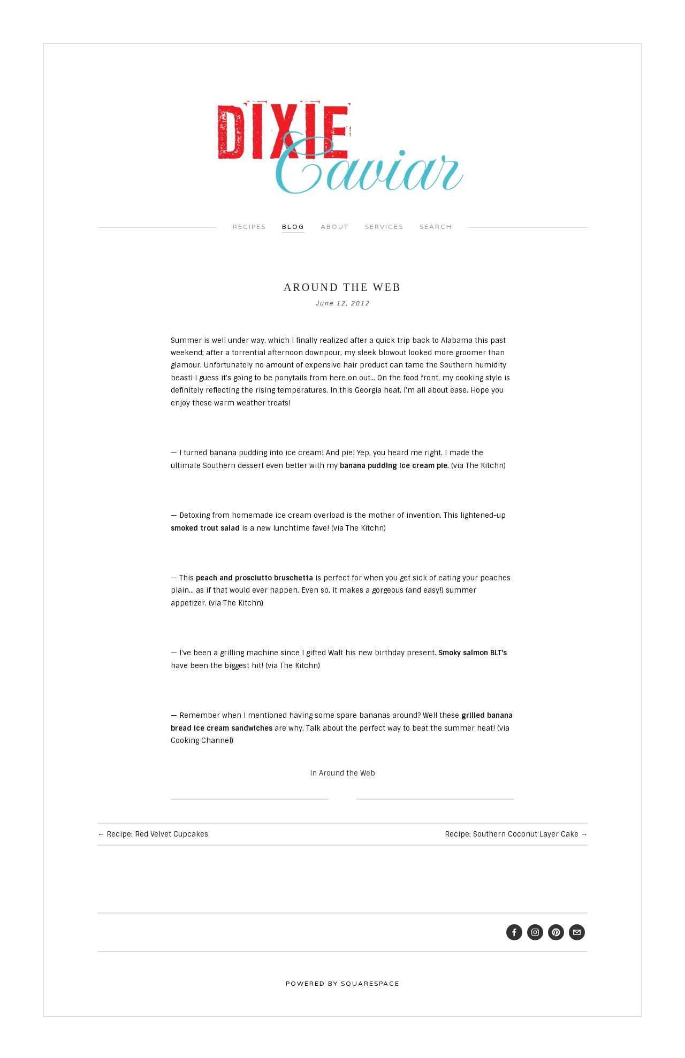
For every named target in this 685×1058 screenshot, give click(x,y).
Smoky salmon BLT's (472, 651)
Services (384, 225)
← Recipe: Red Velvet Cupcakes (152, 832)
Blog (293, 225)
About (335, 225)
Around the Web (342, 286)
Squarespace (370, 981)
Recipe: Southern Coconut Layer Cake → (516, 832)
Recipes (249, 225)
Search (436, 225)
